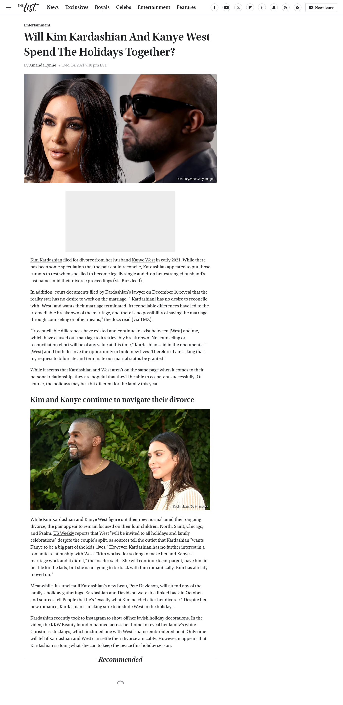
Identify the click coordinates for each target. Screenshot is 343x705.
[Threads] (286, 7)
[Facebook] (214, 7)
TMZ (145, 319)
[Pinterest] (262, 7)
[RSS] (297, 7)
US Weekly (63, 533)
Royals (102, 7)
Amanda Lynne (42, 65)
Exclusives (76, 7)
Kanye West (143, 260)
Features (186, 7)
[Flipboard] (250, 7)
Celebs (123, 7)
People (69, 599)
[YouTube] (226, 7)
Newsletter (321, 7)
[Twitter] (238, 7)
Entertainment (154, 7)
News (53, 7)
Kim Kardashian (46, 260)
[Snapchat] (274, 7)
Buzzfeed (131, 280)
